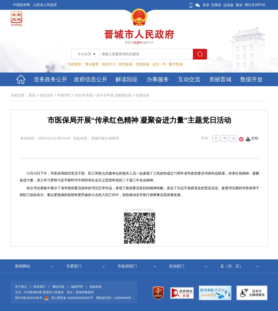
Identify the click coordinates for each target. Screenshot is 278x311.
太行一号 (159, 64)
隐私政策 (96, 286)
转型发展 (125, 64)
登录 (206, 5)
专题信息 (142, 95)
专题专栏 (64, 95)
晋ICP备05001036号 (28, 297)
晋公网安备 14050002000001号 (72, 297)
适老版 (228, 5)
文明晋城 (142, 64)
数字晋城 (176, 64)
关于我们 (21, 286)
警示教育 (92, 64)
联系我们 (40, 286)
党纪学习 (108, 64)
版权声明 (77, 286)
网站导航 (58, 286)
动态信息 (46, 95)
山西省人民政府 (45, 5)
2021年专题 (84, 95)
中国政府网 (21, 5)
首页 (32, 95)
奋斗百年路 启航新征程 (114, 95)
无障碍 (216, 5)
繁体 (239, 5)
